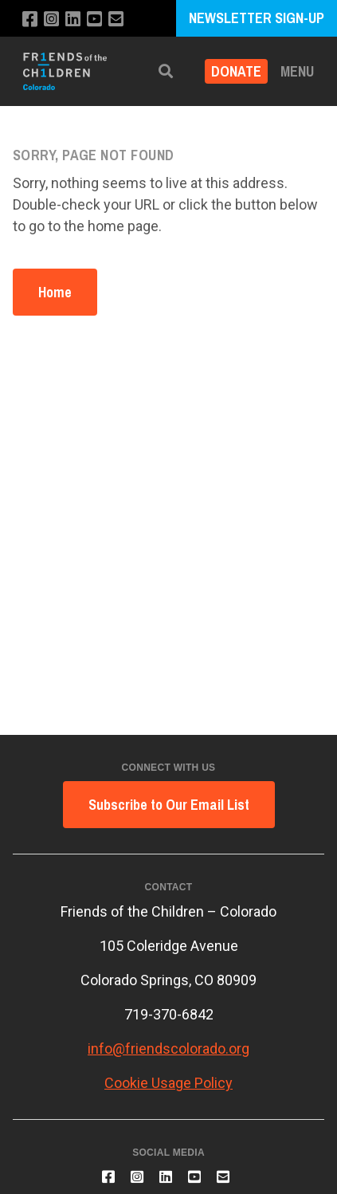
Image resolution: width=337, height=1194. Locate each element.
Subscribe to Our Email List (168, 805)
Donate (236, 71)
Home (55, 292)
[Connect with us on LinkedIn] (72, 19)
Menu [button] (297, 71)
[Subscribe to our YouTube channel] (94, 19)
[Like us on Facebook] (29, 19)
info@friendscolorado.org (168, 1048)
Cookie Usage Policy (168, 1082)
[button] (166, 71)
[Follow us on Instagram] (51, 19)
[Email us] (115, 19)
